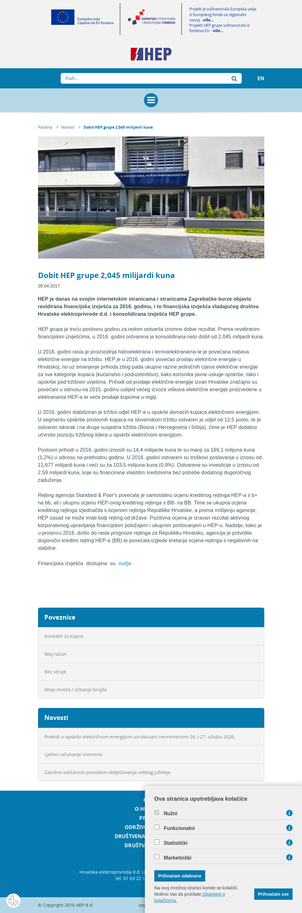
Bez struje (55, 671)
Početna (45, 127)
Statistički (176, 843)
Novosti (67, 127)
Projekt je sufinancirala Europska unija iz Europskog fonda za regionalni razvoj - (222, 14)
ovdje (124, 563)
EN (260, 78)
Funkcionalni (179, 828)
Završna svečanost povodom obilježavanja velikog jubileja (107, 772)
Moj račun (56, 654)
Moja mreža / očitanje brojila (76, 689)
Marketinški (177, 857)
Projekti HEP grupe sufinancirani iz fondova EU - (219, 28)
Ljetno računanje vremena (73, 754)
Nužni (171, 813)
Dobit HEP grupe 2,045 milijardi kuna (118, 127)
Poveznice (59, 617)
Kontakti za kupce (64, 636)
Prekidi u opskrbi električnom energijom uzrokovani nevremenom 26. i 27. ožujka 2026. (140, 736)
